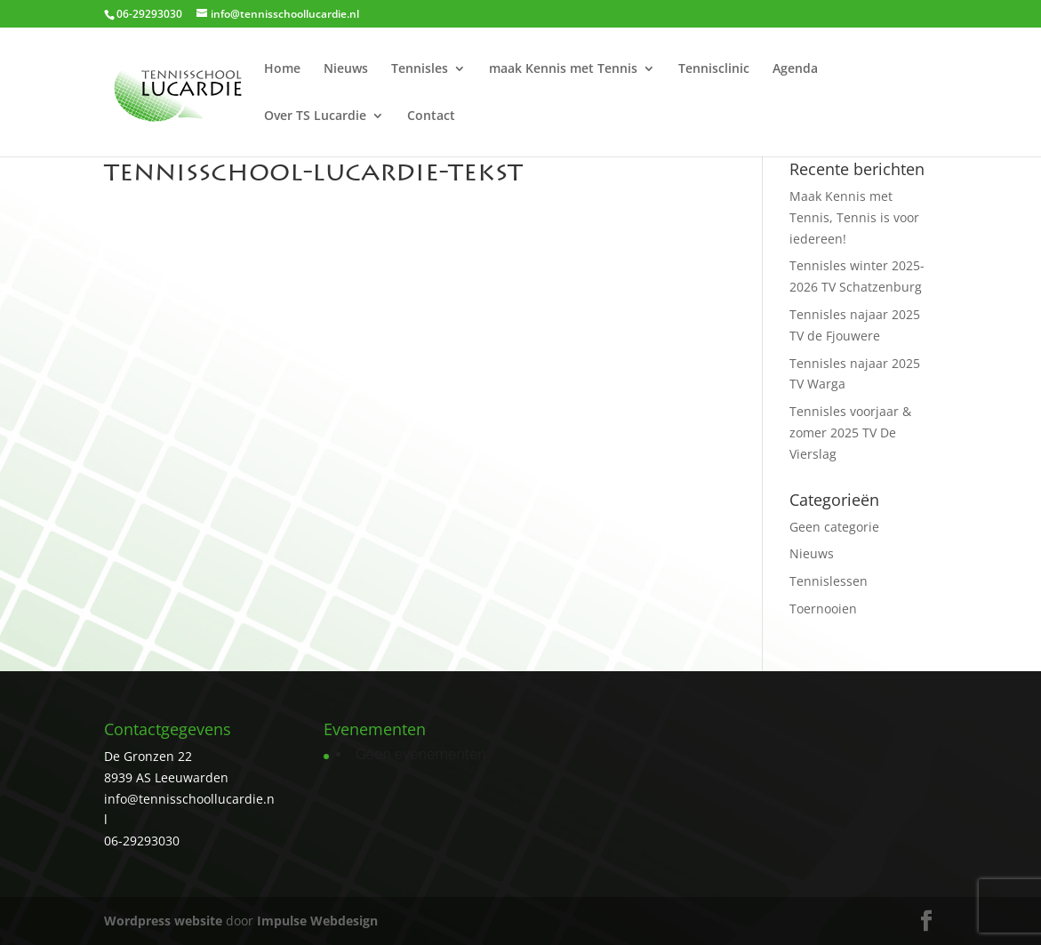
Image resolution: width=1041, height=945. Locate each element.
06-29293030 (142, 840)
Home (282, 69)
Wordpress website (163, 920)
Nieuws (346, 69)
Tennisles (419, 69)
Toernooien (823, 608)
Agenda (795, 69)
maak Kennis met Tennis (563, 69)
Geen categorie (834, 526)
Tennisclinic (713, 69)
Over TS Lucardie (315, 116)
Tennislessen (828, 581)
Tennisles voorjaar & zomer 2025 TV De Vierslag (850, 432)
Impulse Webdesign (317, 920)
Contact (431, 116)
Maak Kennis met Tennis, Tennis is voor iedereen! (854, 217)
